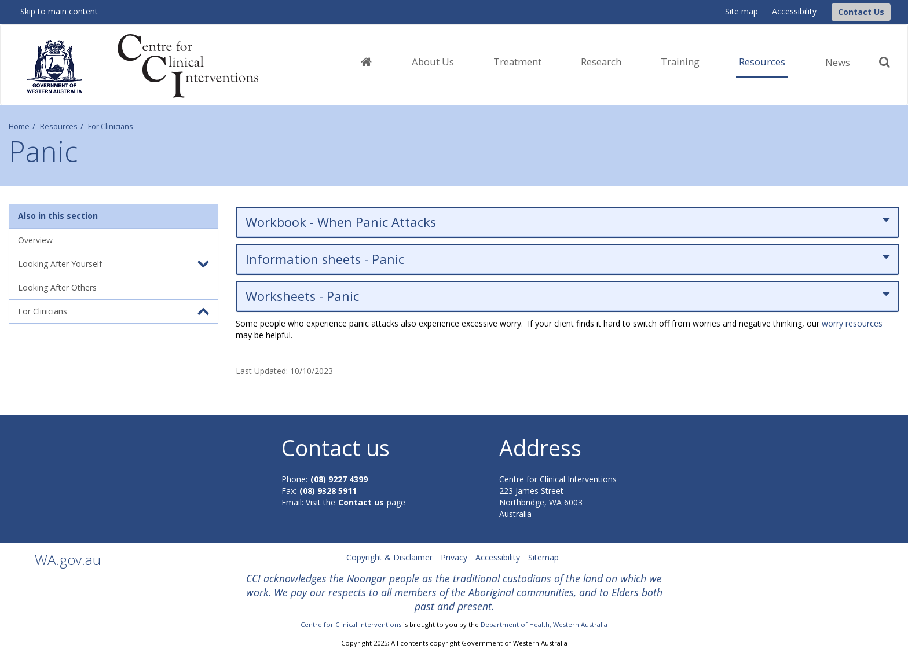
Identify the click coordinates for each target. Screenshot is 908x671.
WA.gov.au (68, 559)
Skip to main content (59, 11)
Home (19, 126)
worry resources (852, 323)
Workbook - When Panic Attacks (567, 222)
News (837, 62)
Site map (741, 11)
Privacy (454, 557)
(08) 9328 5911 (328, 490)
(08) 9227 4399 (339, 479)
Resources (59, 126)
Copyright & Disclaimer (389, 557)
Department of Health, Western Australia (544, 624)
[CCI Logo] (829, 11)
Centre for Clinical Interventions (351, 624)
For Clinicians (110, 126)
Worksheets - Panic (567, 296)
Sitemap (543, 557)
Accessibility (794, 11)
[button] (861, 12)
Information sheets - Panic (567, 259)
